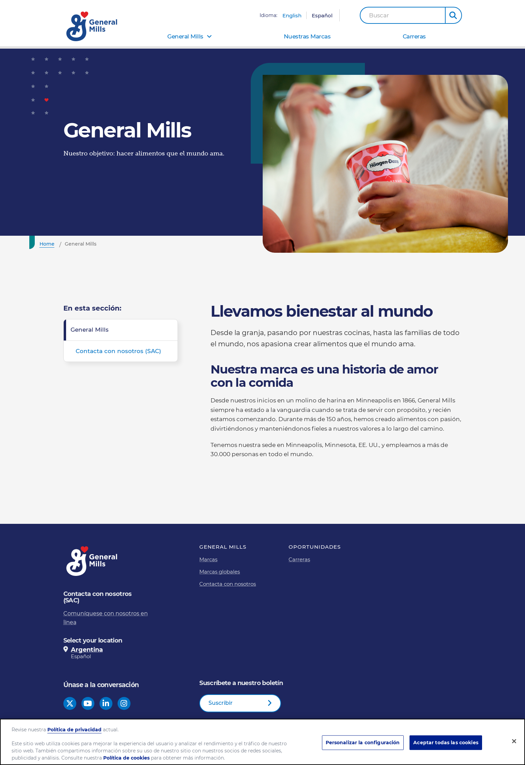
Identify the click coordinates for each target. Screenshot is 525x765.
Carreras (414, 36)
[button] (453, 15)
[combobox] (403, 15)
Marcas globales (219, 571)
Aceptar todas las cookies (445, 742)
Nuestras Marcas (307, 36)
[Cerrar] (514, 741)
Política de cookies (126, 758)
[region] (262, 742)
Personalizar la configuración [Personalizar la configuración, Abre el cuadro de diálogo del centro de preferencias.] (363, 742)
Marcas (208, 559)
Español (322, 15)
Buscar (379, 15)
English (292, 15)
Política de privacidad (74, 729)
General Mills (185, 36)
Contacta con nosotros (227, 584)
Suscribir (221, 703)
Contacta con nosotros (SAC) (118, 351)
